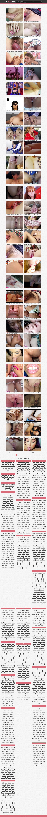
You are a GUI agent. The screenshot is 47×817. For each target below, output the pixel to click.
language (5, 687)
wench (39, 740)
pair (28, 618)
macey (12, 712)
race (29, 645)
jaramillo (12, 624)
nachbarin (8, 747)
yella (34, 751)
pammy (20, 624)
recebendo (19, 676)
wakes (37, 712)
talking (39, 624)
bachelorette (3, 553)
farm (38, 491)
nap (3, 765)
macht (3, 718)
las (5, 693)
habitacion (41, 533)
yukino (38, 759)
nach (4, 747)
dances (22, 510)
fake (34, 475)
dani (29, 512)
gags (34, 504)
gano (41, 512)
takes (39, 618)
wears (44, 730)
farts (34, 493)
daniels (28, 514)
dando (29, 510)
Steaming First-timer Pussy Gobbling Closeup (14, 214)
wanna (38, 718)
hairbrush (34, 541)
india (38, 597)
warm (34, 720)
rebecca (24, 672)
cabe (21, 465)
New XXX (17, 1)
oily (3, 796)
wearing (40, 730)
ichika (37, 574)
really (24, 670)
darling (22, 520)
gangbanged (39, 510)
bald (13, 567)
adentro (4, 522)
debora (18, 532)
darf (18, 518)
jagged (13, 612)
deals (28, 528)
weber (40, 732)
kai (5, 645)
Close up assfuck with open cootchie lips (30, 422)
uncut (34, 639)
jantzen (7, 620)
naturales (7, 773)
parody (19, 638)
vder (40, 685)
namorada (3, 759)
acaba (8, 502)
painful (22, 618)
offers (7, 790)
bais (13, 563)
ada (12, 516)
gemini (41, 528)
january (10, 620)
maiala (3, 732)
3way (12, 469)
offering (3, 790)
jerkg (13, 636)
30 (13, 463)
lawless (12, 701)
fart (43, 491)
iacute (36, 572)
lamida (11, 683)
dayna (19, 528)
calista (27, 475)
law (9, 701)
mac (8, 710)
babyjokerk (7, 545)
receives (28, 676)
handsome (42, 555)
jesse (11, 638)
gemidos (37, 528)
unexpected (38, 645)
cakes (19, 471)
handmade (42, 553)
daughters (18, 524)
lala (5, 683)
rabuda (26, 645)
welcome (41, 736)
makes (3, 738)
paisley (18, 620)
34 (8, 465)
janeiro (12, 616)
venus (39, 703)
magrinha (3, 730)
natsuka (9, 771)
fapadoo (35, 491)
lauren (13, 699)
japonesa (8, 624)
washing (38, 722)
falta (44, 479)
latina (12, 697)
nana (2, 761)
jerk (4, 636)
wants (44, 718)
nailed (3, 753)
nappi (6, 765)
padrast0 (26, 612)
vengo (43, 699)
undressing (43, 643)
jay (13, 628)
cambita (23, 483)
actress (4, 516)
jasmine (4, 626)
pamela (29, 622)
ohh (2, 794)
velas (41, 691)
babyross (4, 549)
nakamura (4, 755)
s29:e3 (22, 687)
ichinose (40, 574)
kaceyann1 (9, 643)
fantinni (40, 489)
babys (8, 549)
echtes (18, 545)
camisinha (20, 491)
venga (35, 699)
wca (44, 728)
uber (40, 629)
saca (28, 689)
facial (33, 469)
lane (9, 685)
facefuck (35, 465)
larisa (12, 691)
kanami (13, 651)
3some (9, 469)
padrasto (18, 614)
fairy (39, 473)
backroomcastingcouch (10, 555)
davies (26, 524)
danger (26, 512)
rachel (18, 647)
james (3, 616)
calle (22, 477)
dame (22, 506)
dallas (19, 506)
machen (4, 714)
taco (37, 614)
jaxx (11, 628)
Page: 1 (28, 6)
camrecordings (24, 493)
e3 (18, 537)
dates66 (19, 522)
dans (21, 516)
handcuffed (43, 549)
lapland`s (9, 689)
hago (37, 539)
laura (9, 699)
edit (21, 549)
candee (20, 497)
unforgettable (36, 647)
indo (44, 597)
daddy (29, 502)
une (34, 645)
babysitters (8, 551)
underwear (39, 641)
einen (21, 557)
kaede (13, 643)
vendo (39, 695)
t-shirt (34, 610)
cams (18, 495)
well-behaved (35, 738)
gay (37, 522)
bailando (3, 563)
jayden (3, 630)
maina (3, 734)
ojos (6, 796)
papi (24, 630)
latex (3, 697)
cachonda (28, 465)
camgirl (20, 489)
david (22, 524)
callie (28, 477)
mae (6, 724)
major (9, 736)
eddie (19, 547)
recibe (27, 678)
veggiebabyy (43, 689)
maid (6, 732)
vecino (36, 687)
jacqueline (3, 612)
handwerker (36, 557)
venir (37, 701)
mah (7, 730)
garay (41, 516)
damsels (19, 508)
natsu (6, 771)
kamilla (3, 651)
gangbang (34, 510)
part (25, 638)
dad (17, 502)
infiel (35, 601)
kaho (2, 645)
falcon (41, 477)
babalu (6, 533)
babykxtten (12, 545)
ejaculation (18, 559)
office (10, 790)
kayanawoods (5, 670)
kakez (9, 647)
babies (12, 537)
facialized (37, 469)
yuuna (38, 765)
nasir (6, 767)
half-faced (37, 543)
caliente (20, 475)
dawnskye (19, 526)
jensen (13, 634)
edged (28, 547)
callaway (19, 477)
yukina (34, 759)
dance (28, 508)
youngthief (38, 755)
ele (18, 561)
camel (23, 485)
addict (8, 518)
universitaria (41, 651)
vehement (34, 691)
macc (8, 712)
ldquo (4, 705)
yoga (43, 753)
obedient (9, 782)
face (41, 463)
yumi (44, 759)
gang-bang (43, 508)
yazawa (43, 747)
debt (21, 532)
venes (43, 695)
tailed (39, 616)
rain (21, 649)
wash (35, 722)
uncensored (37, 637)
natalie (10, 769)
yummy (38, 761)
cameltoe (27, 485)
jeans (8, 632)
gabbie (41, 500)
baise (4, 565)
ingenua (42, 601)
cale (22, 473)
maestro (6, 726)
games (34, 508)
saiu (21, 699)
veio (38, 691)
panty (28, 626)
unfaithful (42, 645)
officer (13, 790)
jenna (3, 634)
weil (35, 736)
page (18, 616)
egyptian (19, 553)
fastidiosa (37, 495)
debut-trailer (28, 532)
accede (8, 504)
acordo (8, 512)
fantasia (40, 487)
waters (45, 724)
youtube (34, 757)
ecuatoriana (25, 545)
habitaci (37, 533)
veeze (39, 687)
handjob (39, 551)
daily (22, 504)
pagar (29, 614)
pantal (27, 624)
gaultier (35, 522)
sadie (25, 691)
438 (13, 476)
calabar (28, 471)
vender (44, 693)
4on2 (12, 478)
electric (24, 561)
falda (44, 477)
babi (6, 537)
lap (2, 689)
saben (19, 689)
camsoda (25, 495)
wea (34, 730)
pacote (23, 612)
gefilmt (41, 524)
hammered (38, 547)
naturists (12, 775)
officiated (10, 792)
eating (22, 541)
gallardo (41, 504)
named (13, 757)
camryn (29, 493)
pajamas (28, 620)
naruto (13, 765)
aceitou (10, 508)
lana (3, 685)
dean (19, 530)
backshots (7, 557)
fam (34, 481)
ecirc (21, 545)
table (35, 612)
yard (36, 747)
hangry (40, 557)
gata (40, 520)
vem (37, 693)
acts (7, 516)
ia (33, 572)
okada (9, 796)
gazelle (41, 522)
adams (4, 518)
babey (3, 537)
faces (34, 467)
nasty (9, 767)
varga (38, 683)
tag (42, 614)
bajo (12, 565)
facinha (35, 471)
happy (41, 559)
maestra (3, 726)
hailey (41, 539)
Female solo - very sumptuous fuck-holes (13, 422)
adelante (8, 520)
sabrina (25, 689)
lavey (6, 701)
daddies (25, 502)
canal (29, 495)
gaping (37, 516)
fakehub (37, 475)
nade (2, 749)
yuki (44, 757)
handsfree (38, 555)
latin (9, 697)
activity (10, 514)
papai (19, 630)
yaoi (34, 747)
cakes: (22, 471)
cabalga (28, 463)
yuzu (43, 765)
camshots (21, 495)
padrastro (22, 614)
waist (40, 708)
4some (8, 480)
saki (24, 699)
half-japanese (43, 543)
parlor (25, 636)
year (37, 749)
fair (36, 473)
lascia (8, 693)
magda (13, 726)
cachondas (19, 467)
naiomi (9, 753)
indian (41, 597)
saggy (19, 697)
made (10, 720)
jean (5, 632)
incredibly (34, 597)
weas (33, 732)
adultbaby (3, 526)
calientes (23, 475)
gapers (44, 514)
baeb (9, 561)
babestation (12, 535)
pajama (24, 620)
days (22, 528)
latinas (3, 699)
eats (25, 541)
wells (44, 738)
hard (44, 559)
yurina (40, 763)
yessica (35, 753)
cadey (23, 469)
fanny (34, 487)
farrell (41, 491)
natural (4, 773)
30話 (6, 465)
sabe (28, 687)
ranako (27, 651)
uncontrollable (43, 637)
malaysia (7, 742)
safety (22, 695)
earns (22, 539)
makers (13, 736)
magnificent (11, 728)
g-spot (34, 500)
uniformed (42, 649)
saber (22, 689)
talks (42, 624)
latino (6, 699)
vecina (43, 685)
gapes (34, 516)
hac (45, 533)
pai (20, 616)
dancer (18, 510)
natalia (6, 769)
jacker (6, 610)
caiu (28, 469)
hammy (34, 549)
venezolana (34, 697)
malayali (3, 742)
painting (25, 618)
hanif (43, 557)
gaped (36, 514)
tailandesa (35, 616)
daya (28, 526)
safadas (19, 693)
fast (40, 493)
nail (12, 751)
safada (28, 691)
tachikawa (33, 614)
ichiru (43, 574)
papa (28, 628)
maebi (9, 724)
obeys (13, 782)
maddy (7, 720)
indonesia (34, 599)
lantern (10, 687)
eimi (29, 555)
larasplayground (5, 691)
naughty (10, 777)
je (2, 632)
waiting (34, 710)
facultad (43, 471)
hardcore (39, 561)
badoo (4, 561)
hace (33, 535)
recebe (28, 674)
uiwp (34, 633)
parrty (22, 638)
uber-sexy (43, 629)
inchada (35, 595)
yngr (40, 753)
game (37, 506)
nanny (7, 763)
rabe (20, 645)
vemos (40, 693)
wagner (37, 708)
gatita (43, 520)
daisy (25, 504)
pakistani (18, 622)
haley (34, 543)
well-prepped (40, 738)
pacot (20, 612)
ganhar (34, 512)
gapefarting (40, 514)
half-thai (35, 545)
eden (22, 547)
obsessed (4, 784)
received (24, 676)
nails (6, 753)
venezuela (39, 697)
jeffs (13, 632)
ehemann (27, 553)
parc (25, 632)
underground (38, 639)
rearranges (20, 672)
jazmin (13, 630)
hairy (44, 541)
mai (13, 730)
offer (10, 788)
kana (6, 651)
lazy (10, 703)
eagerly (28, 537)
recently (24, 678)
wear (37, 730)
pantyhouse (24, 628)
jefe (10, 632)
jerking (5, 638)
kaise (13, 645)
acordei (4, 512)
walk (40, 712)
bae (7, 561)
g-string (37, 500)
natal (12, 767)
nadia (5, 749)
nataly (13, 769)
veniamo (34, 701)
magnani (7, 728)
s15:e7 (19, 687)
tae (40, 614)
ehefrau (23, 553)
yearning (40, 749)
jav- (12, 626)
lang (2, 687)
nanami (13, 761)
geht (44, 524)
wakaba (44, 710)
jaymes (9, 630)
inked (40, 605)
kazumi (6, 672)
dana (25, 508)
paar (20, 610)
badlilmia (13, 559)
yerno (44, 751)
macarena (4, 712)
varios (41, 683)
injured (44, 603)
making (13, 738)
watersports (39, 726)
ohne (5, 794)
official (6, 792)
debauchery (27, 530)
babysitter (11, 549)
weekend (40, 734)
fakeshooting (42, 475)
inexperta (44, 599)
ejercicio (23, 559)
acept (13, 508)
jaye (6, 630)
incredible (42, 595)
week (37, 734)
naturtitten (2, 777)
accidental (7, 506)
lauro (3, 701)
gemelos (34, 528)
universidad (36, 651)
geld (38, 526)
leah (12, 705)
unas (33, 637)
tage (45, 614)
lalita (8, 683)
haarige (34, 533)
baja (9, 565)
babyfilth (3, 545)
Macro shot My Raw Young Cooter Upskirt (31, 51)
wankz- (43, 716)
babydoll (3, 543)
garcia (44, 516)
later (13, 695)
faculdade (38, 471)
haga (34, 539)
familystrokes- (36, 485)
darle (19, 520)
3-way (6, 463)
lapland (6, 689)
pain (29, 616)
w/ (34, 708)
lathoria (6, 697)
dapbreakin (27, 516)
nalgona (6, 757)
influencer (38, 601)
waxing (41, 728)
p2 (18, 610)
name (10, 757)
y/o (33, 745)
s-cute (19, 685)
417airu (3, 476)
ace (6, 508)
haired (38, 541)
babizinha (4, 539)
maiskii (6, 736)
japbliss (10, 622)
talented (34, 622)
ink (37, 605)
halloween (39, 545)
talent (45, 620)
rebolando (19, 674)
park (28, 634)
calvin (24, 479)
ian (38, 572)
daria (21, 518)
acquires (11, 512)
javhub (3, 628)
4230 (11, 476)
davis (29, 524)
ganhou (38, 512)
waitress (37, 710)
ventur (41, 701)
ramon (20, 651)
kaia (7, 645)
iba (41, 572)
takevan (43, 618)
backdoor (8, 553)
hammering (42, 547)
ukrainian (39, 633)
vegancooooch (35, 689)
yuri (43, 761)
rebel (28, 672)
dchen (25, 528)
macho (8, 716)
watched (42, 722)
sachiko (19, 691)
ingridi (41, 603)
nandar (3, 763)
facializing (41, 469)
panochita (23, 624)
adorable (3, 524)
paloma (25, 622)
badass (2, 559)
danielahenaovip (23, 514)
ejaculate (28, 557)
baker (3, 567)
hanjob (34, 559)
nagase (4, 751)
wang (40, 714)
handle (35, 553)
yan (40, 745)
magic (3, 728)
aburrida (4, 502)
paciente (24, 610)
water (41, 724)
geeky (34, 524)
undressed (38, 643)
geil (33, 526)
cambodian (27, 483)
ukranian (43, 633)
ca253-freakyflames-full (21, 463)
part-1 (28, 638)
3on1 (6, 469)
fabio (34, 463)
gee (43, 522)
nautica (13, 777)
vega (42, 687)
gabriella (34, 502)
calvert (21, 479)
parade (18, 632)
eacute (21, 537)
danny (18, 516)
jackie (9, 610)
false (42, 479)
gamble (34, 506)
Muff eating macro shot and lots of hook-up (14, 184)
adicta (8, 522)
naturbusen (4, 775)
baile (7, 563)
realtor (27, 670)
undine (44, 641)
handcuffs (35, 551)
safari (19, 695)
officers (3, 792)
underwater (35, 641)
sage (28, 695)
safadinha (23, 693)
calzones (28, 479)
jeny (2, 636)
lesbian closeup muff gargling (29, 452)
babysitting (12, 551)
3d (3, 469)
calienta (28, 473)
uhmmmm (43, 631)
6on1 (6, 489)
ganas (37, 508)
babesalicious (7, 535)
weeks (44, 734)
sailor (25, 697)
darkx (28, 518)
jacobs (12, 610)
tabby (43, 610)
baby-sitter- (8, 541)
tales (41, 622)
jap (13, 620)
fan (43, 485)
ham (34, 547)
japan (2, 622)
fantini (37, 489)
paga (26, 614)
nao (9, 763)
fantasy (34, 489)
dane (18, 512)
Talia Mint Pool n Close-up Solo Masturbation (14, 36)
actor (13, 514)
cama (19, 481)
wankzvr (34, 718)
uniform (35, 649)
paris (25, 634)
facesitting (42, 467)
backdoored (12, 553)
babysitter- (3, 551)
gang (40, 508)
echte (28, 543)
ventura (44, 701)
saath (25, 687)
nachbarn (12, 747)
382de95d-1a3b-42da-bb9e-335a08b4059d (8, 467)
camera (19, 487)
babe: (12, 533)
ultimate (34, 635)
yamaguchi (37, 745)
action (7, 514)
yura (41, 761)
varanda (34, 683)
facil (44, 469)
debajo (22, 530)
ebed (28, 541)
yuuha (43, 763)
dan (22, 508)
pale (22, 622)
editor (28, 549)
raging (29, 647)
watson (44, 726)
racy (21, 647)
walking (43, 712)
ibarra (44, 572)
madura (3, 724)
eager (24, 537)
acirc (9, 510)
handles (38, 553)
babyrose (12, 547)
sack (22, 691)
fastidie (43, 493)
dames (25, 506)
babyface (12, 543)
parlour (28, 636)
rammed (24, 649)
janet (3, 618)
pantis (22, 626)
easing (25, 539)
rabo (23, 645)
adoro (10, 524)
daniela (18, 514)
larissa (3, 693)
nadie (9, 749)
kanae (9, 651)
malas (12, 740)
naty (6, 777)
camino (27, 489)
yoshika (34, 755)
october (9, 786)
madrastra (11, 722)
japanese (6, 622)
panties (19, 626)
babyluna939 (4, 547)
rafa (26, 647)
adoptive (11, 522)
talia (44, 622)
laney (12, 685)
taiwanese (35, 618)
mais (13, 734)
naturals (12, 773)
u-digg (34, 629)
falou (39, 479)
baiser (7, 565)
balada (6, 567)
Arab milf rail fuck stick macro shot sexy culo (14, 125)
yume (41, 759)
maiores (10, 734)
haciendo (43, 537)
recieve (23, 680)
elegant (28, 561)
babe (9, 533)
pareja (29, 632)
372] (13, 465)
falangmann (34, 477)
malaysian (12, 742)
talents (38, 622)
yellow (37, 751)
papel (22, 630)
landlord (6, 685)
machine (7, 714)
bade (9, 559)
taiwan (43, 616)
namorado (12, 759)
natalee (3, 769)
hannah (38, 559)
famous (41, 485)
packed (28, 610)
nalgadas (11, 755)
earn (19, 539)
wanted (41, 718)
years (44, 749)
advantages (12, 526)
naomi (13, 763)
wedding (44, 732)
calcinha (19, 473)
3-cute (3, 463)
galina (37, 504)
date (28, 520)
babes (3, 535)
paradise (22, 632)
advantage (7, 526)
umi (42, 635)
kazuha (3, 672)
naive (13, 753)
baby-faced (11, 539)
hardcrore (43, 561)
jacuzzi (7, 612)
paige (26, 616)
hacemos (37, 535)
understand (43, 639)
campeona (18, 493)
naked (8, 755)
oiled (10, 794)
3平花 (8, 471)
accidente (3, 508)
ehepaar (18, 555)
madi (13, 720)
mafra (10, 726)
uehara (34, 631)
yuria (34, 763)
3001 (3, 465)
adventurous (8, 528)
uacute (37, 629)
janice (9, 618)
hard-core (34, 561)
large (9, 691)
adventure (3, 528)
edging (19, 549)
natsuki (13, 771)
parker (18, 636)
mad (9, 718)
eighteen (22, 555)
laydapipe (4, 703)
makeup (6, 738)
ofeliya (3, 788)
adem (12, 520)
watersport (34, 726)
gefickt (38, 524)
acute (10, 516)
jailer (8, 614)
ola (12, 796)
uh (40, 631)
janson (3, 620)
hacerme (34, 537)
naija (10, 751)
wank (43, 714)
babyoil (8, 547)
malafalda (8, 740)
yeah (34, 749)
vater (44, 683)
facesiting (38, 467)
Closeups (23, 6)
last (5, 695)
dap (24, 516)
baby (8, 539)
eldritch (29, 559)
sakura (27, 699)
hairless (41, 541)
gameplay (40, 506)
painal (19, 618)
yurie (37, 763)
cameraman (23, 487)
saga (25, 695)
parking (22, 636)
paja (21, 620)
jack (3, 610)
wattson (34, 728)
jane (9, 616)
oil (7, 794)
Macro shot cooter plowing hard (29, 184)
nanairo (9, 761)
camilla (23, 489)
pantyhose (19, 628)
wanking (35, 716)
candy (27, 497)
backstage (12, 557)
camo (24, 491)
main (13, 732)
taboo (38, 612)
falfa (33, 479)
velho (44, 691)
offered (13, 788)
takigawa (34, 620)
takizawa (41, 620)
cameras (28, 487)
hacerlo (44, 535)
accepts (3, 506)
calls (18, 479)
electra (21, 561)
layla (7, 703)
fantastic (43, 487)
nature (8, 775)
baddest (6, 559)
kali (6, 649)
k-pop (3, 643)
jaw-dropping (7, 628)
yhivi (38, 753)
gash (38, 520)
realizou (20, 670)
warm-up (37, 720)
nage (7, 751)
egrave (24, 551)
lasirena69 (12, 693)
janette (6, 618)
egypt (27, 551)
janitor (13, 618)
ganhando (43, 510)
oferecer (6, 788)
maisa (3, 736)
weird (38, 736)
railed (18, 649)
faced (44, 463)
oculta (12, 786)
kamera (9, 649)
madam (12, 718)
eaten (19, 541)
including (38, 595)
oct (5, 786)
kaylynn (12, 670)
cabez (25, 465)
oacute (3, 782)
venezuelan (43, 697)
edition (25, 549)
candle (24, 497)
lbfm (13, 703)
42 (8, 476)
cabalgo (18, 465)
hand (40, 549)
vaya (34, 685)
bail (12, 561)
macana (11, 710)
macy (6, 718)
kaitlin (6, 647)
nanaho (6, 761)
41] (6, 476)
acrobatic (3, 514)
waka (41, 710)
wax (37, 728)
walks (34, 714)
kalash (4, 649)
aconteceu (12, 510)
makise (4, 740)
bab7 (3, 533)
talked (36, 624)
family (37, 481)
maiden (10, 732)
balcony (10, 567)
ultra (37, 635)
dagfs (19, 504)
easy (28, 539)
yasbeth (40, 747)
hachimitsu (39, 537)
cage (26, 469)
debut (24, 532)
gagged (40, 502)
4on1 (9, 478)
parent (19, 634)
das (25, 520)
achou (6, 510)
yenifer (40, 751)
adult (13, 524)
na (2, 747)
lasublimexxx (9, 695)
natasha (3, 771)
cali (24, 473)
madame (3, 720)
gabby (44, 500)
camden (20, 485)
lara (13, 689)
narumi (9, 765)
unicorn (43, 647)
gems (45, 528)
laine (2, 683)
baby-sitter (3, 541)
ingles (38, 603)
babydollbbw (8, 543)
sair (19, 699)
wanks (39, 716)
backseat (3, 557)
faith (44, 473)
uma (39, 635)
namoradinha (8, 759)
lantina (13, 687)
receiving (20, 678)
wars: (44, 720)
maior (6, 734)
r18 (17, 645)
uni (39, 647)
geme (44, 526)
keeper (13, 672)
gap (44, 512)
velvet (34, 693)
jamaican (12, 614)
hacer (41, 535)
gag (37, 502)
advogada (12, 528)
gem (41, 526)
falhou (36, 479)
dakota (28, 504)
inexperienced (39, 599)
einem (18, 557)
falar (38, 477)
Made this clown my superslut (12, 333)
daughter (27, 522)
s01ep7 (27, 685)
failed (34, 473)
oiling (13, 794)
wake (34, 712)
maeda (13, 724)
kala (12, 647)
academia (11, 502)
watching (37, 724)
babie (9, 537)
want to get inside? (10, 452)
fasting (41, 495)
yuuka (34, 765)
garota (35, 520)
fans (36, 487)
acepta (3, 510)
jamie (6, 616)
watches (33, 724)
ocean (12, 784)
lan (13, 683)
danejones (21, 512)
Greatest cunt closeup (10, 199)
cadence (19, 469)
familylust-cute (42, 481)
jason (7, 626)
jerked (8, 636)
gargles (44, 518)
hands (34, 555)
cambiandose (27, 481)
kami (12, 649)
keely (10, 672)
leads (9, 705)
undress (34, 643)
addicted (11, 518)
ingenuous (34, 603)
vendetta (35, 695)
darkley (25, 518)
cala (25, 471)
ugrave (37, 631)
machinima (4, 716)
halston (43, 545)
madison (4, 722)
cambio (19, 483)
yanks (44, 745)
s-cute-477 (23, 685)
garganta (37, 518)
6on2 (9, 489)
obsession (8, 784)
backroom (3, 555)
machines (11, 714)
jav (10, 626)
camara (22, 481)
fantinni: (44, 489)
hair (43, 539)
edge (25, 547)
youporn (19, 6)
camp (27, 491)
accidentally (12, 506)
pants (25, 626)
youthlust (43, 755)
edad (29, 545)
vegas (39, 689)
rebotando (24, 674)
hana (37, 549)
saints (28, 697)
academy (4, 504)
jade (10, 612)
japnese (4, 624)
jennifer (6, 634)
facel (43, 465)
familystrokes (42, 483)
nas (3, 767)
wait (43, 708)
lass (2, 695)
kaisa (10, 645)
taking (37, 620)
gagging (44, 502)
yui (39, 757)
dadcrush (21, 502)
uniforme (38, 649)
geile (36, 526)
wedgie (34, 734)
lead (6, 705)
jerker (11, 636)
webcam (37, 732)
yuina (42, 757)
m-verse (4, 710)
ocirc (3, 786)
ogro (13, 792)
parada (28, 630)
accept (12, 504)
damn (28, 506)
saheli (22, 697)
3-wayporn (10, 463)
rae (23, 647)
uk (36, 633)
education (20, 551)
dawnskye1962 (24, 526)
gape (33, 514)
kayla (9, 670)
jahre (3, 614)
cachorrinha (24, 467)
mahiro (10, 730)
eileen (26, 555)
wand (37, 714)
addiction (4, 520)
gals (44, 504)
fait (41, 473)
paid (23, 616)
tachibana (41, 612)
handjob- (43, 551)
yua (36, 757)
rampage (23, 651)
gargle (41, 518)
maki (10, 738)
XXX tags (22, 1)
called (25, 477)
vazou (37, 685)
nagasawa (12, 749)
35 (10, 465)
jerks (8, 638)
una (44, 635)
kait (3, 647)
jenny (9, 634)
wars (41, 720)
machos (12, 716)
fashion (37, 493)
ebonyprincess (23, 543)
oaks (6, 782)
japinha (13, 622)
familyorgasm (36, 483)
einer (24, 557)
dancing (25, 510)
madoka (8, 722)
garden (33, 518)
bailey (10, 563)
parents (22, 634)
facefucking (39, 465)
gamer (45, 506)
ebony (19, 543)
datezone (23, 522)
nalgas (3, 757)
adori (7, 524)
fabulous (37, 463)
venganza (38, 699)
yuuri (41, 765)
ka (5, 643)
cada (28, 467)
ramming (28, 649)
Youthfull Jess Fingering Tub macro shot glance (14, 66)
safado (28, 693)
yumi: (34, 761)
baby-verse (12, 541)
